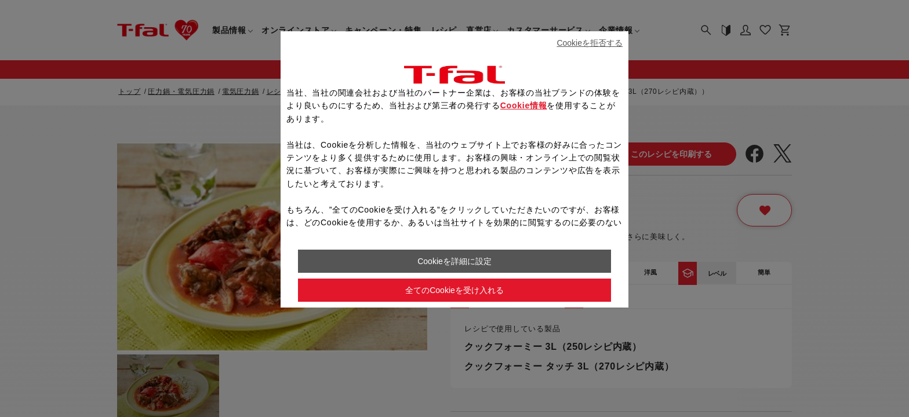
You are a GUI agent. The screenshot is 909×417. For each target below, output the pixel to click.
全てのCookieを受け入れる (454, 290)
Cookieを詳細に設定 (454, 261)
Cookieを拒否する (590, 42)
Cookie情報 (523, 105)
